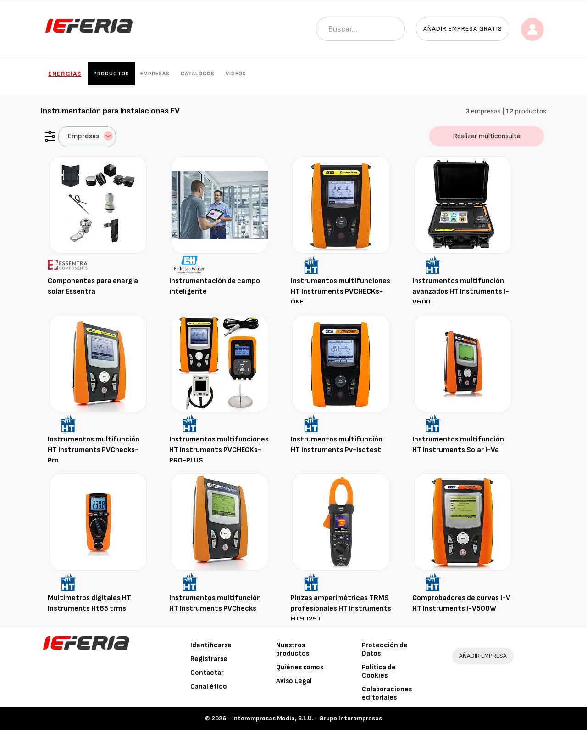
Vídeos (236, 73)
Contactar (207, 672)
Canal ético (208, 686)
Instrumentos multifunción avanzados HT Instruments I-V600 (460, 291)
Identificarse (211, 645)
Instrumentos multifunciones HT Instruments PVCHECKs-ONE (340, 291)
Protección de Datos (385, 649)
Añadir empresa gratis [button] (462, 29)
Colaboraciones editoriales (387, 693)
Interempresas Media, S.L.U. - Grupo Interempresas (307, 718)
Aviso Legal (294, 681)
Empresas (155, 73)
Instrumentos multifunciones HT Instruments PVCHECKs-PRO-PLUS (219, 450)
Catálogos (198, 73)
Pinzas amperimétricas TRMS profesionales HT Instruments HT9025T (341, 608)
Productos (111, 73)
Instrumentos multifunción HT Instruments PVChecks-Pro (93, 450)
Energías (64, 74)
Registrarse (208, 659)
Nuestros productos (292, 649)
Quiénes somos (299, 667)
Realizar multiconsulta (487, 136)
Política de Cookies (379, 671)
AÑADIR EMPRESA (483, 656)
